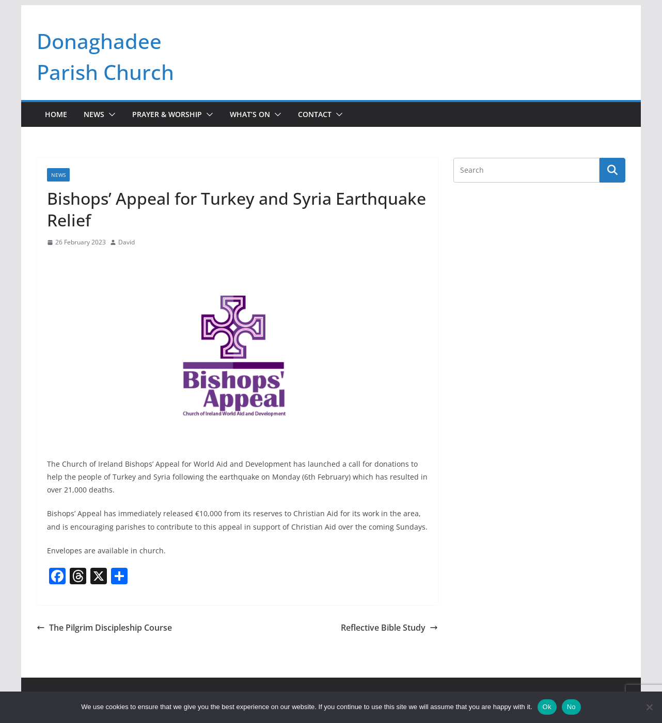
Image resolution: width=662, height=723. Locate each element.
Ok (547, 707)
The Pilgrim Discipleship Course (104, 627)
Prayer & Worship (167, 114)
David (126, 242)
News (94, 114)
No (571, 707)
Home (56, 114)
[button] (110, 114)
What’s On (250, 114)
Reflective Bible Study (389, 627)
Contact (315, 114)
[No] (649, 707)
